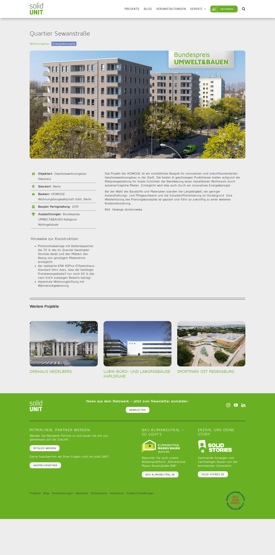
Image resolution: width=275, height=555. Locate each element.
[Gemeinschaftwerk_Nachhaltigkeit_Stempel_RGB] (235, 492)
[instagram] (228, 405)
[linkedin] (243, 405)
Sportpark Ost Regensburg (205, 371)
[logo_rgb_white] (215, 441)
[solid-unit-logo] (36, 4)
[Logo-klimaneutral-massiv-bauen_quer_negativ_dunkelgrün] (161, 441)
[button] (243, 9)
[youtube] (236, 405)
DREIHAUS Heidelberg (51, 371)
